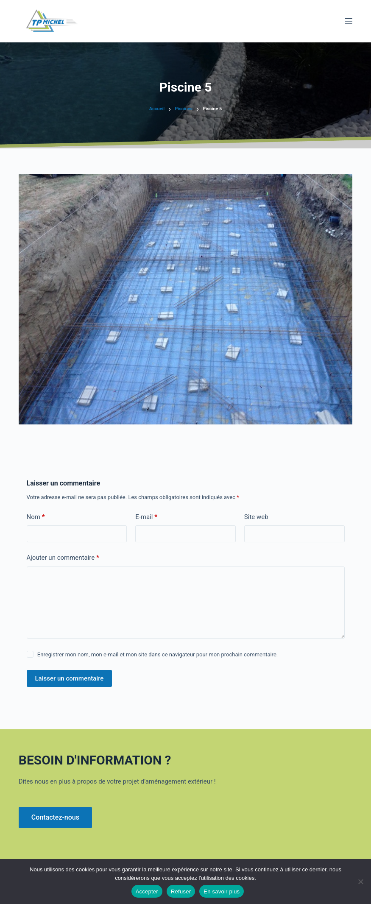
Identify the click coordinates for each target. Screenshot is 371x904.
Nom (36, 517)
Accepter (147, 891)
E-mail (146, 517)
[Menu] (348, 21)
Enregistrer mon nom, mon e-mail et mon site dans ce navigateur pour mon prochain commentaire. (157, 654)
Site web (256, 517)
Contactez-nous (55, 817)
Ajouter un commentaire (63, 557)
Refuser (181, 891)
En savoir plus (222, 891)
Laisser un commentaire (69, 678)
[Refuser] (360, 881)
